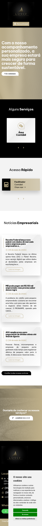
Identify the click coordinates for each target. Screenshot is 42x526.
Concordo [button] (25, 510)
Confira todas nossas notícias (16, 373)
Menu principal (21, 24)
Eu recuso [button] (25, 514)
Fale (10, 74)
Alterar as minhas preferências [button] (25, 519)
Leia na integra (14, 269)
